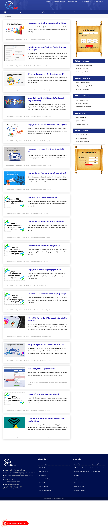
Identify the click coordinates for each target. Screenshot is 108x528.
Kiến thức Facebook (41, 66)
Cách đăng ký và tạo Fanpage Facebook (41, 369)
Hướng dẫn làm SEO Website (82, 124)
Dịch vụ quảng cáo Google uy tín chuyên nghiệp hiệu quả (47, 23)
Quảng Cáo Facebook (33, 12)
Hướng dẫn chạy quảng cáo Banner (84, 106)
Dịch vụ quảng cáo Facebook (82, 89)
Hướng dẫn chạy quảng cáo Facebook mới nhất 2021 (46, 345)
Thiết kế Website (65, 12)
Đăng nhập (48, 39)
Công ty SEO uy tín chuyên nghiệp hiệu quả (42, 197)
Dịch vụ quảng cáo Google (81, 68)
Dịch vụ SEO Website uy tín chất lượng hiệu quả (44, 246)
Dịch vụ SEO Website (80, 120)
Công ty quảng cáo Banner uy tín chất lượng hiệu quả (46, 221)
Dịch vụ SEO (55, 12)
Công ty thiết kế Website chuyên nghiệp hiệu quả (44, 270)
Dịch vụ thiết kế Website (81, 138)
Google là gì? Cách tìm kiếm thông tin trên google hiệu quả (86, 471)
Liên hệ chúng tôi (98, 1)
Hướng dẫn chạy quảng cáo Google (84, 65)
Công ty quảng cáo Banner (81, 100)
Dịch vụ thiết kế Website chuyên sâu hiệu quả (43, 394)
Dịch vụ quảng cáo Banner (81, 103)
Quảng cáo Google (21, 12)
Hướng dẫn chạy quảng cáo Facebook (84, 86)
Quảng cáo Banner (45, 12)
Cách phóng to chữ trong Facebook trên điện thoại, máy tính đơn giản (88, 467)
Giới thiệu (47, 1)
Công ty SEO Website (80, 117)
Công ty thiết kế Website (81, 135)
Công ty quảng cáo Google (81, 72)
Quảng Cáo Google (41, 39)
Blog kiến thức (85, 12)
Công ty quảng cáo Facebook (82, 82)
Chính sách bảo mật (43, 486)
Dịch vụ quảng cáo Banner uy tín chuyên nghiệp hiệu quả (47, 294)
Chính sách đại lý (72, 1)
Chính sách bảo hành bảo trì (44, 490)
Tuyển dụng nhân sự (43, 471)
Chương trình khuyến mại (58, 1)
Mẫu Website (75, 12)
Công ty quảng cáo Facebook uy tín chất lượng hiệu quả (47, 173)
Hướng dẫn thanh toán (85, 1)
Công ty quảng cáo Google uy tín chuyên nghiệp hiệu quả (47, 125)
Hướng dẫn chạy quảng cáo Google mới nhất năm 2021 (46, 74)
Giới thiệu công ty (42, 464)
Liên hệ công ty (42, 475)
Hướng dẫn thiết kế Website (82, 141)
